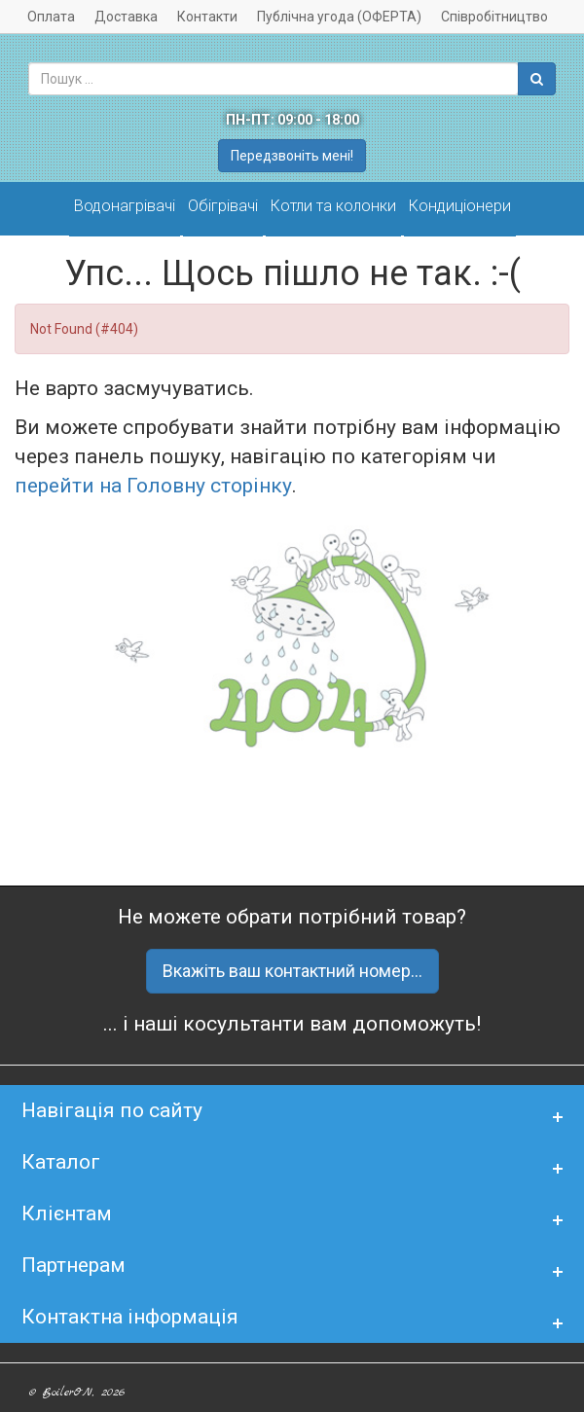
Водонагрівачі (124, 206)
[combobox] (273, 78)
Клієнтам (66, 1213)
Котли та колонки (333, 206)
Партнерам (73, 1265)
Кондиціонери (460, 206)
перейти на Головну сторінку (153, 485)
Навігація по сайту (111, 1110)
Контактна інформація (129, 1316)
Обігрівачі (223, 206)
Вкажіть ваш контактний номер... (292, 970)
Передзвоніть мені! (292, 155)
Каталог (60, 1162)
